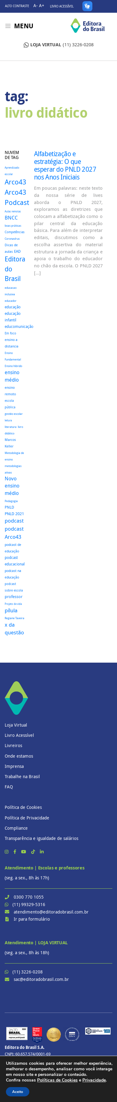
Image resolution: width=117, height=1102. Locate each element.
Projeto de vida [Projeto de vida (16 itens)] (13, 603)
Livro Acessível (62, 6)
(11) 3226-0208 (59, 44)
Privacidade (94, 1080)
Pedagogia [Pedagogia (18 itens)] (11, 501)
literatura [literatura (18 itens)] (11, 427)
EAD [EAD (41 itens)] (17, 251)
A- (35, 5)
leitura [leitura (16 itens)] (8, 420)
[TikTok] (33, 852)
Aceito (17, 1091)
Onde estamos (19, 756)
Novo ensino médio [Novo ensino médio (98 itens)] (12, 486)
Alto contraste (17, 6)
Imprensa (14, 766)
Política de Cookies (23, 807)
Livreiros (13, 745)
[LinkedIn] (42, 852)
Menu (23, 26)
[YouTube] (24, 852)
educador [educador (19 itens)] (11, 301)
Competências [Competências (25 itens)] (15, 232)
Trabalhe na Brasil (22, 776)
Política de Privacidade (27, 818)
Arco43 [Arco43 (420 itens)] (15, 181)
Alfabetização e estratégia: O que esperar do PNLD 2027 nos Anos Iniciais (65, 165)
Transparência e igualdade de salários (41, 838)
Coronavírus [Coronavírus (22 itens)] (12, 239)
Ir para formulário (32, 919)
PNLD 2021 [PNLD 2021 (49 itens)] (14, 513)
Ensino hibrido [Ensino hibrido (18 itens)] (13, 366)
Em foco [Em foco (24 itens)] (10, 333)
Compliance (16, 828)
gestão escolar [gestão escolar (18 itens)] (14, 413)
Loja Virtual (16, 725)
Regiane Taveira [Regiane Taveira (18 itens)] (14, 618)
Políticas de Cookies (57, 1080)
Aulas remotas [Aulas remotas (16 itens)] (13, 211)
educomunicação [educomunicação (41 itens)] (19, 326)
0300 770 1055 (29, 897)
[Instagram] (7, 852)
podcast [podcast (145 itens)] (14, 520)
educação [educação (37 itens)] (13, 307)
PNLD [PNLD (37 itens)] (9, 507)
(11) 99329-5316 (28, 904)
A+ (41, 5)
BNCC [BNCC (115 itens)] (11, 217)
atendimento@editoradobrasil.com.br (51, 912)
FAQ (9, 787)
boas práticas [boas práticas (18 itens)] (13, 225)
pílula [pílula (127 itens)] (11, 610)
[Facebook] (15, 852)
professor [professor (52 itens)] (13, 596)
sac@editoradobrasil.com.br (41, 979)
